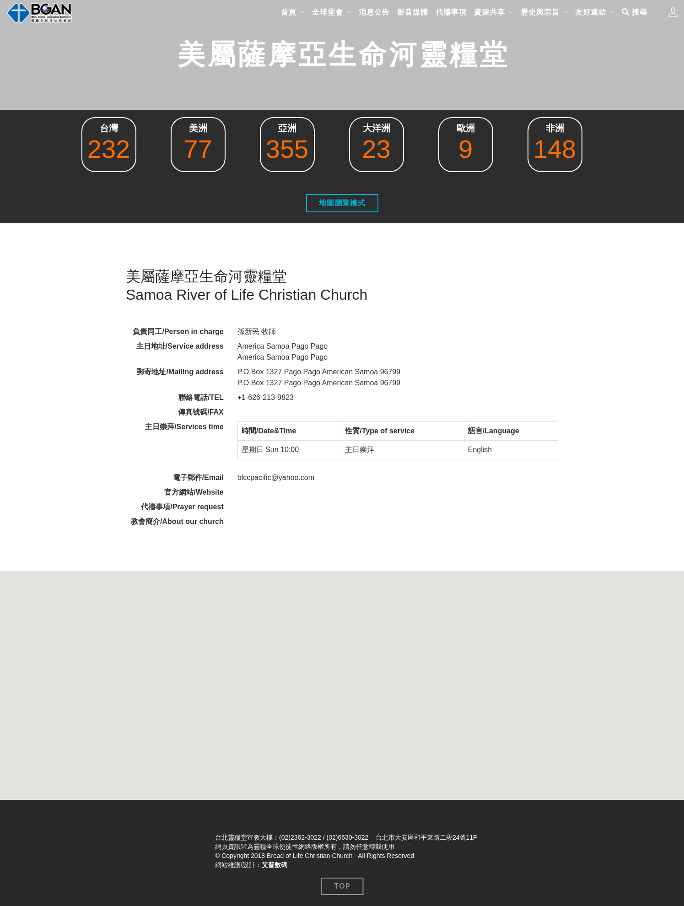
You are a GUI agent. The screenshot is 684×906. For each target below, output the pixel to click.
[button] (342, 677)
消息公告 (374, 12)
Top (342, 886)
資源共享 (489, 12)
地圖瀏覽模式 (342, 203)
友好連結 (590, 12)
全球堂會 (327, 12)
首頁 (288, 12)
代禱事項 (451, 12)
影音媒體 (412, 12)
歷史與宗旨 (540, 12)
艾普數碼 (274, 864)
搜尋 (634, 12)
